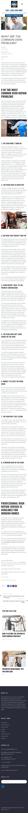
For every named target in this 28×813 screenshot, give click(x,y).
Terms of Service (5, 734)
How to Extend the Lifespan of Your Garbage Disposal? (13, 635)
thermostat (13, 164)
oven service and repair (10, 410)
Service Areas (4, 727)
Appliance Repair (6, 639)
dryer (13, 148)
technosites (4, 49)
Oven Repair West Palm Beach (8, 580)
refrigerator (21, 147)
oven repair (4, 535)
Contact (3, 731)
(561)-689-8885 (5, 577)
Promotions (4, 722)
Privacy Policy (4, 736)
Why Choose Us (5, 725)
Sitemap (3, 738)
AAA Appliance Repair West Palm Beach (10, 697)
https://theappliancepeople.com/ (11, 562)
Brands (3, 729)
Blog (2, 58)
